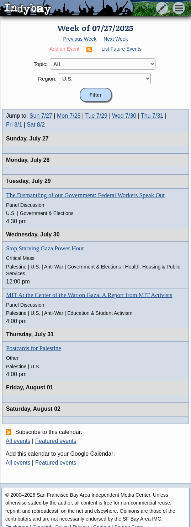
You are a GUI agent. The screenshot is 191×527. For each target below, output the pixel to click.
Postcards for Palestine (33, 348)
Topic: (40, 64)
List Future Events (121, 49)
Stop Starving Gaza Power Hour (45, 248)
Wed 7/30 (124, 116)
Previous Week (79, 39)
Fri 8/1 (14, 125)
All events (18, 441)
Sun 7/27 (41, 116)
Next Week (116, 39)
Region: (47, 79)
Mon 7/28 (69, 116)
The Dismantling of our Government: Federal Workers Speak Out (85, 195)
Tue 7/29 (96, 116)
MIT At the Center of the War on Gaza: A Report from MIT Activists (89, 295)
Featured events (55, 441)
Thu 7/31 (152, 116)
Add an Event (64, 49)
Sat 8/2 (36, 125)
